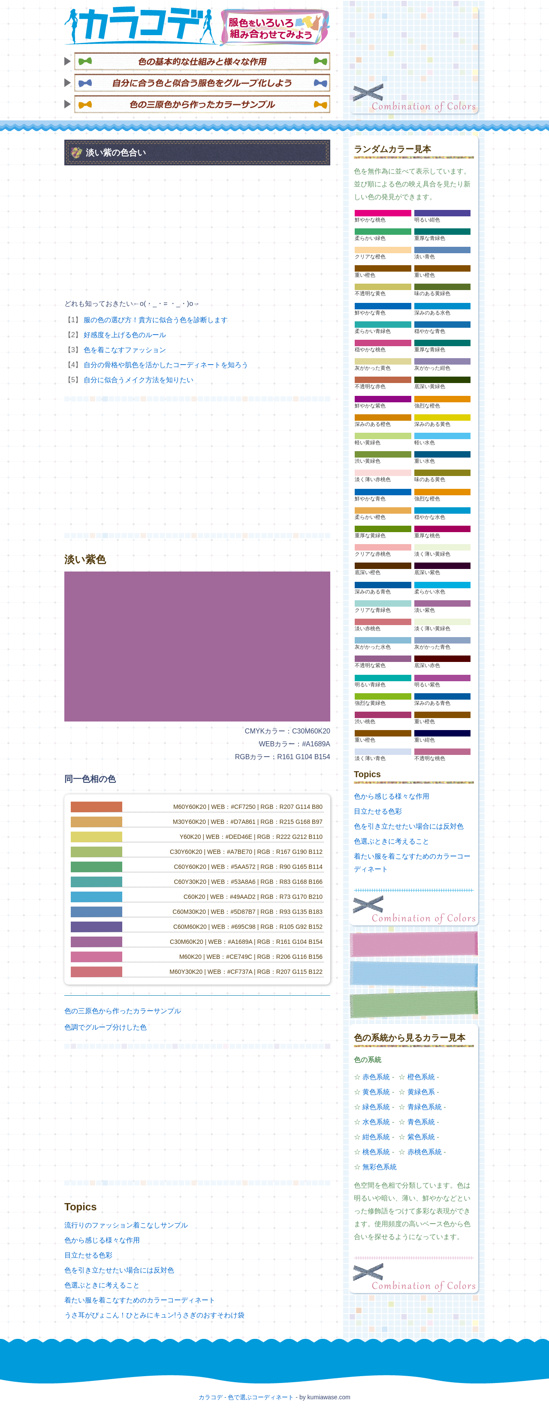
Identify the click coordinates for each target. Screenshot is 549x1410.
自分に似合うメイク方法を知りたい (138, 379)
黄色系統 (376, 1092)
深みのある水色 (432, 313)
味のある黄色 (429, 479)
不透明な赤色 (370, 386)
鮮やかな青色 (370, 313)
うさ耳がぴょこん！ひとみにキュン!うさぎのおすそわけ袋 (154, 1315)
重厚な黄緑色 (370, 536)
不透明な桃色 (429, 758)
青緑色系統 (424, 1107)
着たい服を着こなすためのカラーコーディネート (139, 1300)
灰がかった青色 (432, 647)
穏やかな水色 (429, 517)
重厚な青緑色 (429, 238)
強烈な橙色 (427, 406)
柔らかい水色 (429, 592)
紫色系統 (421, 1137)
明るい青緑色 (370, 685)
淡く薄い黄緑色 (432, 554)
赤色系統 (376, 1077)
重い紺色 (424, 740)
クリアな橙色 (370, 257)
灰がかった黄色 (373, 368)
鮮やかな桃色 (370, 220)
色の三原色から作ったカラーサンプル (122, 1011)
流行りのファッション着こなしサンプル (126, 1225)
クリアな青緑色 (373, 610)
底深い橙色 (367, 572)
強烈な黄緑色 (370, 703)
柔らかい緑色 (370, 238)
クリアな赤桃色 (373, 554)
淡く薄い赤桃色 (373, 479)
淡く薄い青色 (370, 758)
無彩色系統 (379, 1167)
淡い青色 (424, 257)
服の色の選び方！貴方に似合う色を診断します (156, 319)
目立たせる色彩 (88, 1255)
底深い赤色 (427, 665)
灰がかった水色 (373, 647)
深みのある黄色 (432, 424)
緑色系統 (376, 1107)
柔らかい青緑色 (373, 331)
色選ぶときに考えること (102, 1285)
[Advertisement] (414, 60)
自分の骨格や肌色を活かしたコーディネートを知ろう (166, 364)
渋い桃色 (365, 721)
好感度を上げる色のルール (125, 334)
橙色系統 (421, 1077)
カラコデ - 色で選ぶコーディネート (246, 1397)
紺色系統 (376, 1137)
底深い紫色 (427, 572)
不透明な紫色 (370, 665)
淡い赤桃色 (367, 629)
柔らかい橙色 (370, 517)
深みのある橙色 (373, 424)
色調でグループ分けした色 (105, 1027)
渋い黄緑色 (367, 461)
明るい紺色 (427, 220)
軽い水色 (424, 443)
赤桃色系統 (424, 1152)
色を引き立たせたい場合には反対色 (119, 1270)
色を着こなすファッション (125, 349)
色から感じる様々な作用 (102, 1240)
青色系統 (421, 1122)
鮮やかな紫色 (370, 406)
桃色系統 (376, 1152)
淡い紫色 (424, 610)
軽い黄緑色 (367, 443)
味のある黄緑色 (432, 293)
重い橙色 (365, 275)
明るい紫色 (427, 685)
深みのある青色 (373, 592)
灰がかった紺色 (432, 368)
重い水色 (424, 461)
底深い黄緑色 (429, 386)
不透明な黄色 (370, 293)
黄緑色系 (421, 1092)
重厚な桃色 (427, 536)
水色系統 (376, 1122)
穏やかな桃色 (370, 350)
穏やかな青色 (429, 331)
